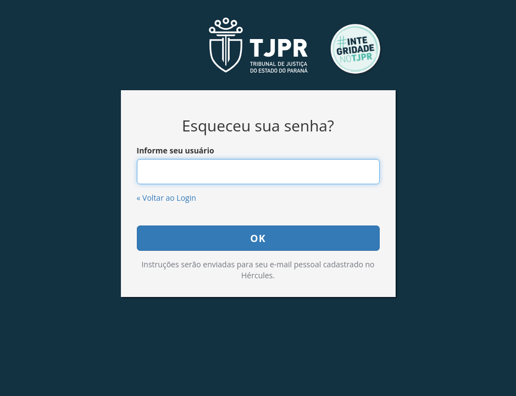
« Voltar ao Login (166, 198)
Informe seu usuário (175, 150)
